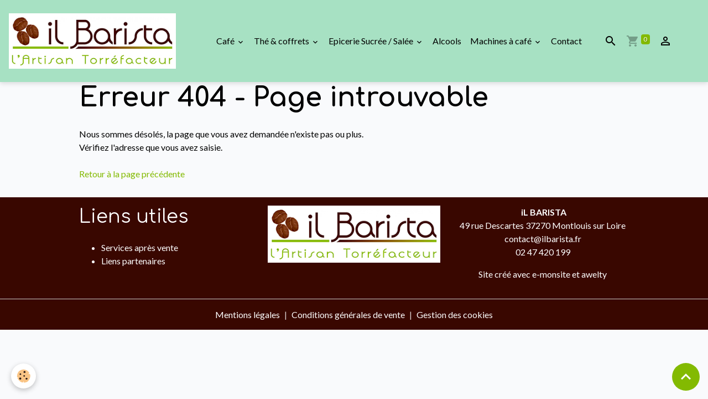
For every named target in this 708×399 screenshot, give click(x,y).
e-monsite (551, 274)
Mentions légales (247, 314)
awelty (594, 274)
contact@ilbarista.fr (542, 238)
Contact (566, 40)
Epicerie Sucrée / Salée (372, 40)
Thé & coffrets (282, 40)
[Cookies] (23, 376)
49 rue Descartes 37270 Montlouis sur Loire (543, 225)
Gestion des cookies (455, 314)
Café (226, 40)
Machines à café (501, 40)
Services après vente (139, 247)
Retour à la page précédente (132, 173)
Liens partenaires (133, 260)
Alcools (447, 40)
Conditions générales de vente (348, 314)
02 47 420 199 (543, 252)
